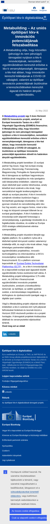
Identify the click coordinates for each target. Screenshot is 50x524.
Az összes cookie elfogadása (25, 511)
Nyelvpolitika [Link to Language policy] (7, 446)
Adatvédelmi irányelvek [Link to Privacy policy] (11, 455)
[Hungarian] (43, 9)
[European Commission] (16, 10)
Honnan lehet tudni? (38, 2)
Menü (45, 18)
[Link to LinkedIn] (7, 392)
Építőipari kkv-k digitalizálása (17, 351)
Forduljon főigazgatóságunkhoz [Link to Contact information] (15, 381)
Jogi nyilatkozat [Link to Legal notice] (8, 460)
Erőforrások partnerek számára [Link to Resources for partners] (15, 440)
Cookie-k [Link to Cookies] (5, 451)
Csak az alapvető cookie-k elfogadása (29, 518)
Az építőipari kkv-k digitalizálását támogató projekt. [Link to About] (23, 403)
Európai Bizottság (11, 425)
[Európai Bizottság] (18, 416)
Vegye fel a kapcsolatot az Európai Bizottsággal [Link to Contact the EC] (21, 430)
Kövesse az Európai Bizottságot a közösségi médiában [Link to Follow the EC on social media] (25, 435)
